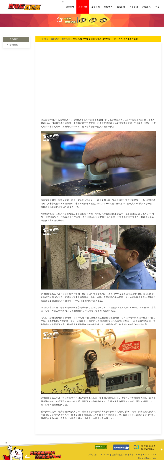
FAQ (157, 7)
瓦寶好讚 (133, 7)
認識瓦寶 (121, 7)
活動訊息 (146, 7)
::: (63, 2)
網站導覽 (70, 7)
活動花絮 (12, 45)
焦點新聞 (12, 39)
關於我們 (108, 7)
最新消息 (82, 7)
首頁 (44, 39)
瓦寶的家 (95, 7)
